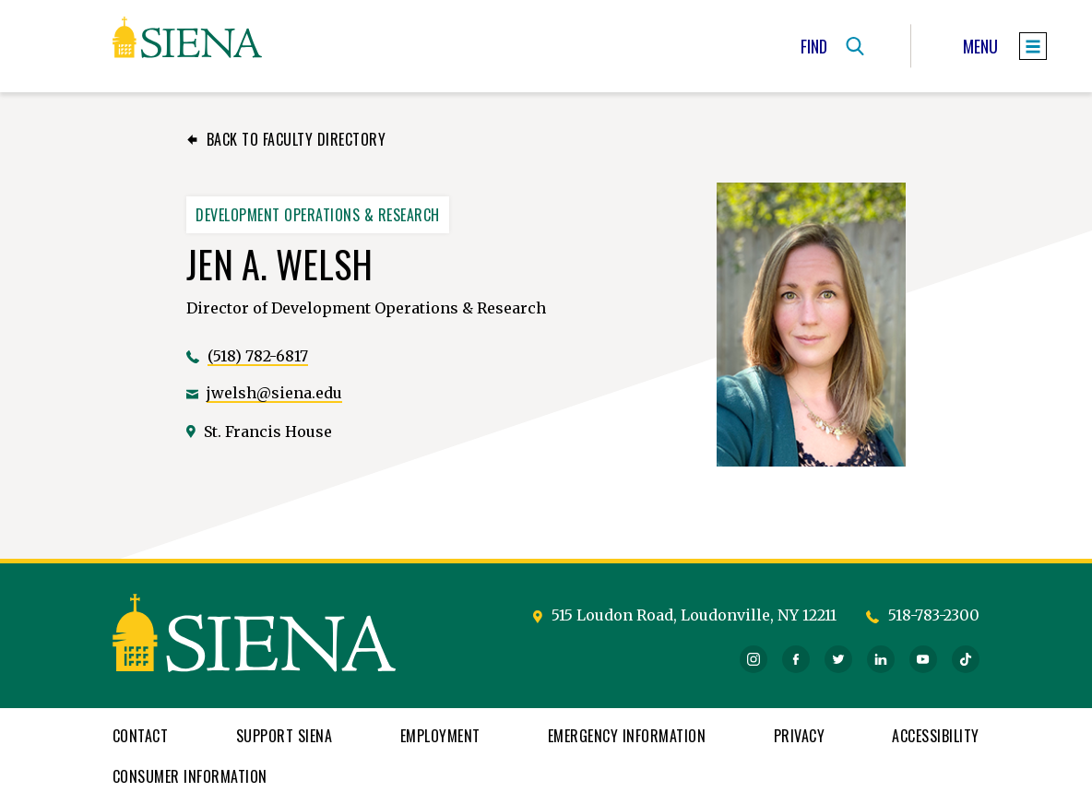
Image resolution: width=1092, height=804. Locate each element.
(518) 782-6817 (258, 356)
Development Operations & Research (318, 215)
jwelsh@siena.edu (274, 393)
